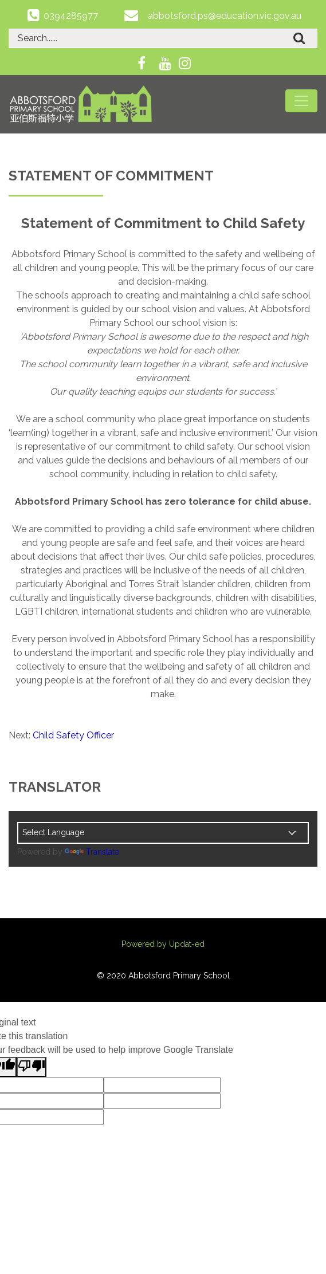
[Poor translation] (31, 1067)
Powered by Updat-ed (163, 944)
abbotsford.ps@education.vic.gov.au (224, 15)
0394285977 (71, 15)
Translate (92, 851)
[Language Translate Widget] (163, 833)
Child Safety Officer (73, 735)
